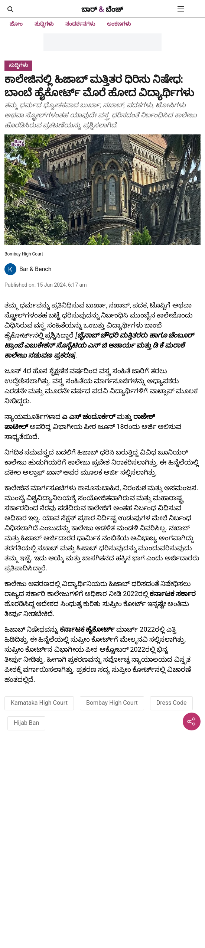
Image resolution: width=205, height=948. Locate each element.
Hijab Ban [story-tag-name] (26, 722)
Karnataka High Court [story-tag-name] (39, 702)
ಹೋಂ (16, 24)
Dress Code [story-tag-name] (171, 702)
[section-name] (18, 64)
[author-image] (10, 269)
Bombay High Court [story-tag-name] (112, 702)
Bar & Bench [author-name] (35, 269)
